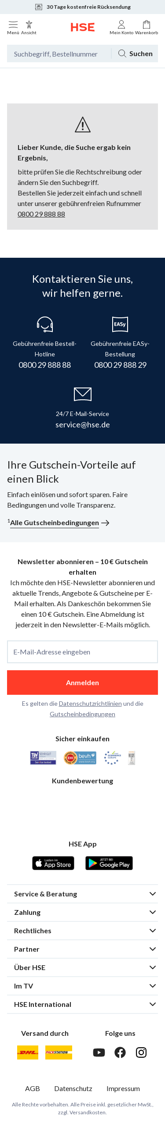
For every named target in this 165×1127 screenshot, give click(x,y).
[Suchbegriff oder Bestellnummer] (59, 53)
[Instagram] (141, 1052)
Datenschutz (73, 1088)
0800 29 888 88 (41, 214)
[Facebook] (120, 1052)
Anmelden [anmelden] (82, 682)
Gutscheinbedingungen (82, 714)
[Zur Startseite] (82, 27)
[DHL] (27, 1052)
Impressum (123, 1088)
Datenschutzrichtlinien (90, 703)
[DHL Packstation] (58, 1052)
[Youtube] (99, 1052)
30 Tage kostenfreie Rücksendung (82, 7)
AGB (32, 1088)
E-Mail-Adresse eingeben (51, 651)
